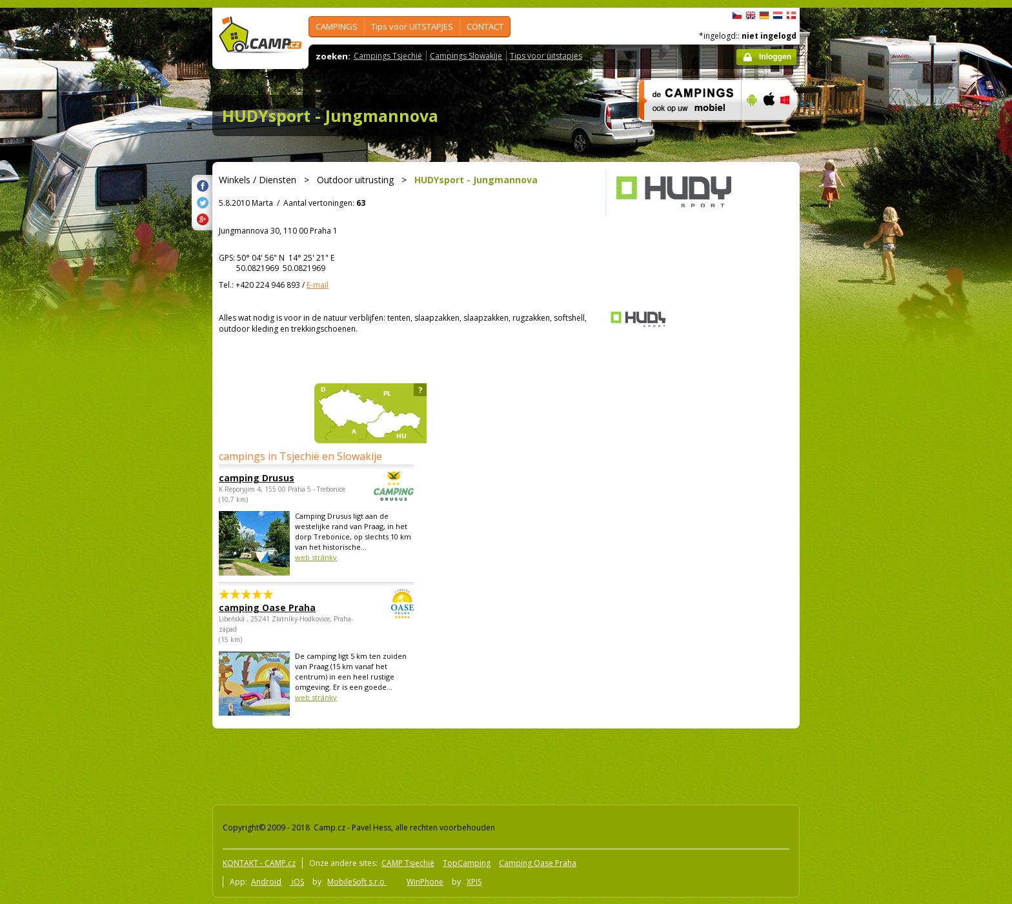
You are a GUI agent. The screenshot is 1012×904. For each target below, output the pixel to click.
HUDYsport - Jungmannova (330, 115)
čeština (737, 15)
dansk (791, 15)
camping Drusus (281, 478)
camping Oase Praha (281, 607)
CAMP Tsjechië (407, 863)
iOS (297, 881)
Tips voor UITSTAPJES (412, 26)
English (750, 15)
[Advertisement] (854, 395)
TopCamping (467, 863)
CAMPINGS (337, 26)
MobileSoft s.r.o (357, 881)
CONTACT (485, 26)
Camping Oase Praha (537, 863)
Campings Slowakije (466, 55)
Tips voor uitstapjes (546, 55)
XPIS (474, 881)
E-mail (318, 284)
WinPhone (425, 881)
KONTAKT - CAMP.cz (259, 863)
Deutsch (764, 15)
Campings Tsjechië (388, 55)
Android (266, 881)
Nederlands (778, 15)
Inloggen (775, 56)
